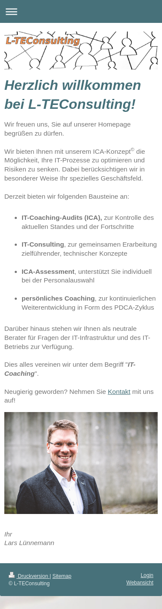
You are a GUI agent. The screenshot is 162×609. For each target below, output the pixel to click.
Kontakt (119, 391)
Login (147, 575)
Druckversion (29, 576)
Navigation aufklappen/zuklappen (81, 11)
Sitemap (61, 576)
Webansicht (140, 583)
